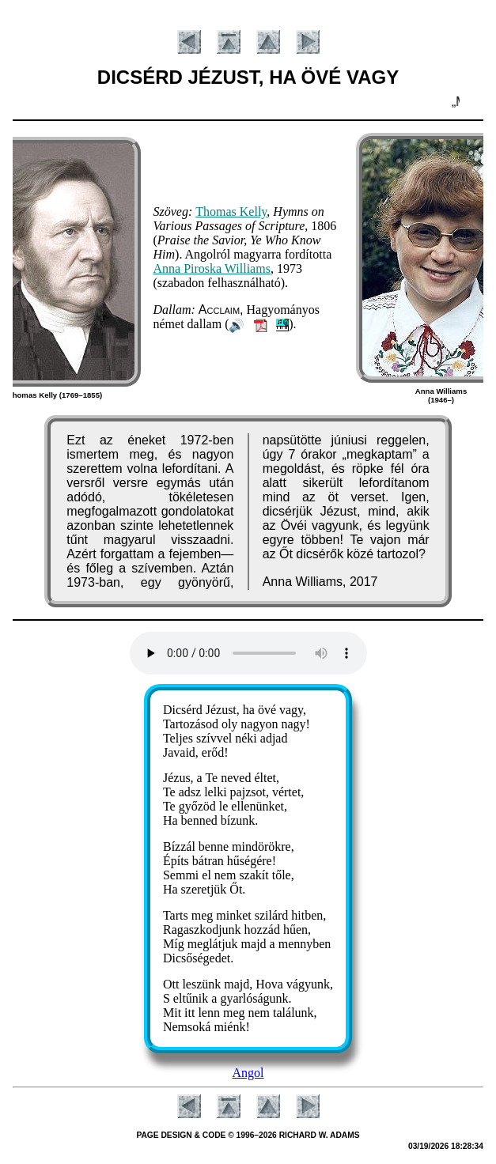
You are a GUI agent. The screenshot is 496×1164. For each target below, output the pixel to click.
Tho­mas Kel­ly (231, 211)
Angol (248, 1072)
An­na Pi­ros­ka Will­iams (212, 268)
